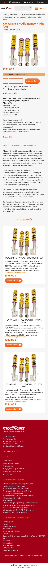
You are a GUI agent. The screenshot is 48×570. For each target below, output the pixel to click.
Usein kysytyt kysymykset (12, 471)
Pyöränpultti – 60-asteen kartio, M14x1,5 (17, 491)
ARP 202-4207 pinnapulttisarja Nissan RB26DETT (20, 503)
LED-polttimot (8, 543)
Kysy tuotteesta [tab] (15, 145)
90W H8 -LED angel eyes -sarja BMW (15, 512)
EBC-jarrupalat (8, 548)
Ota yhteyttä (7, 474)
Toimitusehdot (8, 466)
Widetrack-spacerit (9, 526)
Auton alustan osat (16, 15)
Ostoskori (40, 2)
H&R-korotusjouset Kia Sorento (14, 486)
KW (14, 17)
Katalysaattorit (8, 533)
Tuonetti (27, 567)
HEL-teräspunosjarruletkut (12, 498)
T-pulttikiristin (7, 500)
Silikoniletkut (7, 529)
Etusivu (5, 15)
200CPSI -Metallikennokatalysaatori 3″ (16, 507)
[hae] (30, 8)
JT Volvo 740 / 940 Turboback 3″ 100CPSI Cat (19, 505)
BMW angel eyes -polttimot (12, 545)
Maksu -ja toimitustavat (11, 463)
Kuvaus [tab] (5, 145)
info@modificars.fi (18, 446)
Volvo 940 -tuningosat (10, 550)
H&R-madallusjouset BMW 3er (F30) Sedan (18, 484)
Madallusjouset (8, 522)
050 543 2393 (13, 444)
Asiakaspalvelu (15, 2)
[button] (13, 280)
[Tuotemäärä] (13, 81)
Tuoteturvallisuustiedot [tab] (29, 145)
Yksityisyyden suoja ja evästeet (14, 469)
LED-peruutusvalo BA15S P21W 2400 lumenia (19, 510)
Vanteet (5, 524)
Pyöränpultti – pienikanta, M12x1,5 (15, 493)
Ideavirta (34, 565)
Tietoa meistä (7, 461)
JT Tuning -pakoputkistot (11, 531)
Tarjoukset (28, 2)
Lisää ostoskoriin (32, 81)
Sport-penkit (7, 541)
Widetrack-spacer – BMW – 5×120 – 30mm (18, 496)
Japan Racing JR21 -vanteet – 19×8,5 (16, 488)
